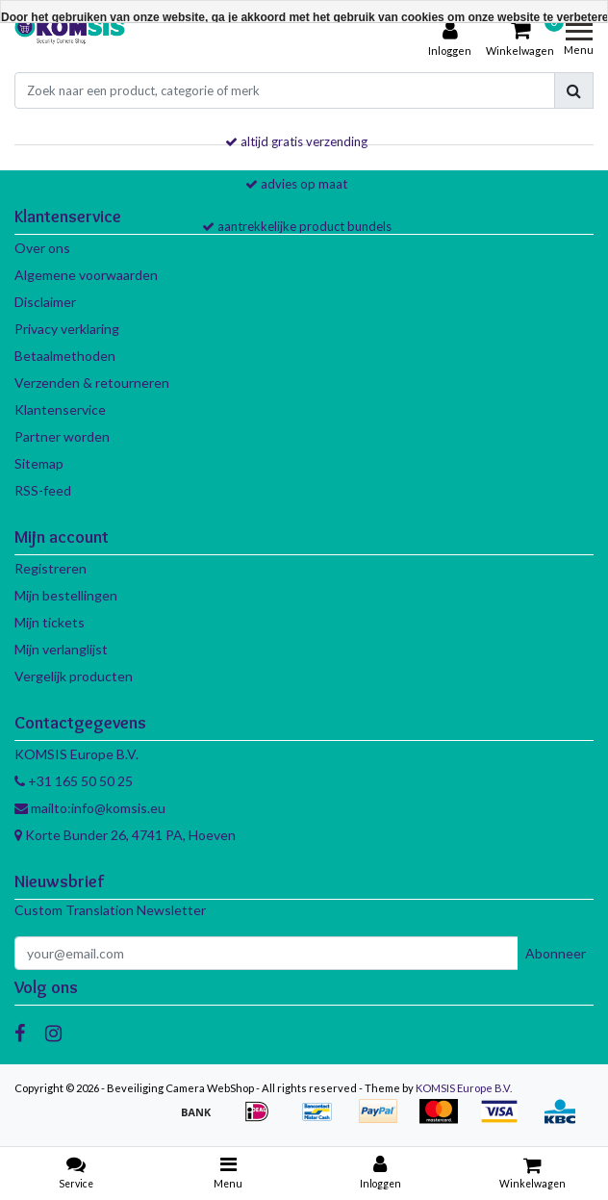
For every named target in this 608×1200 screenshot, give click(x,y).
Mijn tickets (49, 622)
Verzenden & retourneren (91, 382)
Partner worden (62, 436)
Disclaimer (45, 302)
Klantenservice (60, 409)
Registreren (50, 568)
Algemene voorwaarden (86, 275)
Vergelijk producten (73, 676)
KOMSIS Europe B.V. (464, 1088)
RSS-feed (42, 490)
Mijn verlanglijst (61, 649)
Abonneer (555, 953)
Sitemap (38, 463)
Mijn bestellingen (65, 595)
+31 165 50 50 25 (73, 781)
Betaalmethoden (64, 355)
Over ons (42, 248)
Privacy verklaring (66, 328)
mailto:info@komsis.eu (89, 808)
